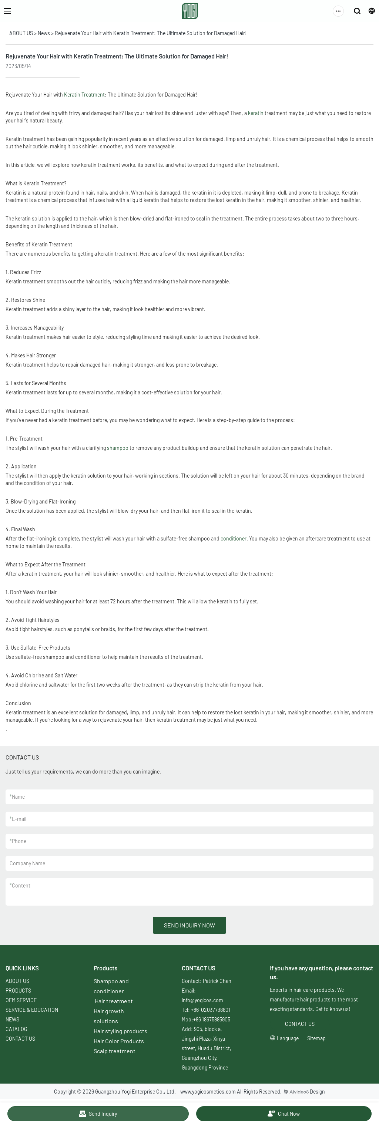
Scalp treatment (114, 1050)
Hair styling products (120, 1030)
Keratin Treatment (84, 94)
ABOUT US (21, 33)
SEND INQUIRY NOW (189, 925)
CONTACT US (20, 1038)
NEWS (12, 1019)
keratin (256, 113)
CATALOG (16, 1029)
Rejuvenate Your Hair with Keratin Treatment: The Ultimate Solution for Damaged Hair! (151, 33)
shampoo (117, 448)
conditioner (233, 538)
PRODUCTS (18, 990)
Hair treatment (114, 1000)
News (44, 33)
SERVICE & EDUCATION (32, 1010)
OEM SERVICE (21, 1000)
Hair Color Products (119, 1040)
